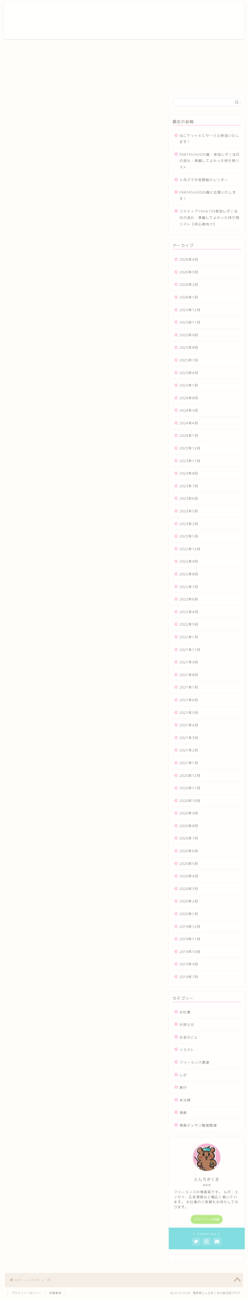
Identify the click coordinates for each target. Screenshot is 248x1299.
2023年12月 (189, 448)
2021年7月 (188, 687)
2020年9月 (188, 813)
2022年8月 (188, 574)
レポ (183, 1075)
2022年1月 (188, 637)
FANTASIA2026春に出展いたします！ (207, 195)
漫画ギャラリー (166, 11)
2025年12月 (189, 309)
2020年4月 (188, 876)
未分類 (185, 1100)
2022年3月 (188, 624)
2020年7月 (188, 838)
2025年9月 (188, 335)
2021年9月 (188, 662)
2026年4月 (188, 259)
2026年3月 (188, 272)
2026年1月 (188, 297)
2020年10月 (189, 800)
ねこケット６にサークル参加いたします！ (209, 138)
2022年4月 (188, 611)
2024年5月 (188, 410)
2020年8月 (188, 825)
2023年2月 (188, 523)
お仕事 (185, 1012)
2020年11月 (189, 788)
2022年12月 (189, 549)
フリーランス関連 (194, 1062)
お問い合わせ (194, 11)
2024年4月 (188, 423)
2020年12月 (189, 775)
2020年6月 (188, 851)
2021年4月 (188, 725)
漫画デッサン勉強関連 (198, 1125)
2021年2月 (188, 750)
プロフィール (107, 11)
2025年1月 (188, 385)
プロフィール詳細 (207, 1219)
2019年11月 (189, 939)
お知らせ (186, 1024)
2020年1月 (188, 913)
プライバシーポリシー (26, 1293)
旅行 (183, 1087)
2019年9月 (188, 964)
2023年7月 (188, 486)
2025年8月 (188, 347)
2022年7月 (188, 586)
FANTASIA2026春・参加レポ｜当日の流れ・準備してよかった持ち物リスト (209, 160)
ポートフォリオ (136, 11)
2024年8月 (188, 398)
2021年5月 (188, 712)
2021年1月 (188, 762)
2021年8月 (188, 674)
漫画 (183, 1112)
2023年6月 (188, 498)
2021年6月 (188, 700)
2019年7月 (188, 976)
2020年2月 (188, 901)
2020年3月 (188, 888)
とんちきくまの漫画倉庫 (25, 21)
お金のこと (188, 1037)
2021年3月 (188, 737)
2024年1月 (188, 435)
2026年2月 (188, 284)
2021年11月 (189, 649)
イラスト (186, 1049)
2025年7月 (188, 360)
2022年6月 (188, 599)
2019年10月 (189, 951)
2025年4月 (188, 372)
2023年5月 (188, 511)
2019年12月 (189, 926)
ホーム (85, 11)
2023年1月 (188, 536)
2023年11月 (189, 460)
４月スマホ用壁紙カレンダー (203, 179)
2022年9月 (188, 561)
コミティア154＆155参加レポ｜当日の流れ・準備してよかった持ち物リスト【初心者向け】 (209, 217)
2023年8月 (188, 473)
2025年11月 (189, 322)
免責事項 (55, 1293)
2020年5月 (188, 863)
